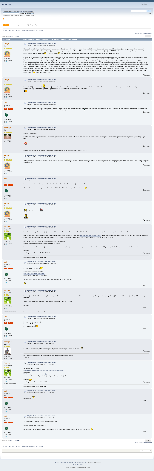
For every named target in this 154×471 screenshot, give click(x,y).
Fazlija (6, 44)
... (12, 36)
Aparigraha (8, 342)
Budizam (7, 4)
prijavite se (21, 11)
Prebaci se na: (136, 451)
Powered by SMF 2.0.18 (61, 462)
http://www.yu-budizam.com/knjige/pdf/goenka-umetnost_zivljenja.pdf (44, 370)
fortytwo (7, 226)
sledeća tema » (148, 33)
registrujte (29, 11)
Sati (5, 103)
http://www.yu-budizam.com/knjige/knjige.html (37, 374)
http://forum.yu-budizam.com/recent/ (90, 235)
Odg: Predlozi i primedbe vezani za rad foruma (41, 43)
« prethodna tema (138, 33)
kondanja (7, 128)
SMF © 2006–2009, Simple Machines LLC (77, 462)
